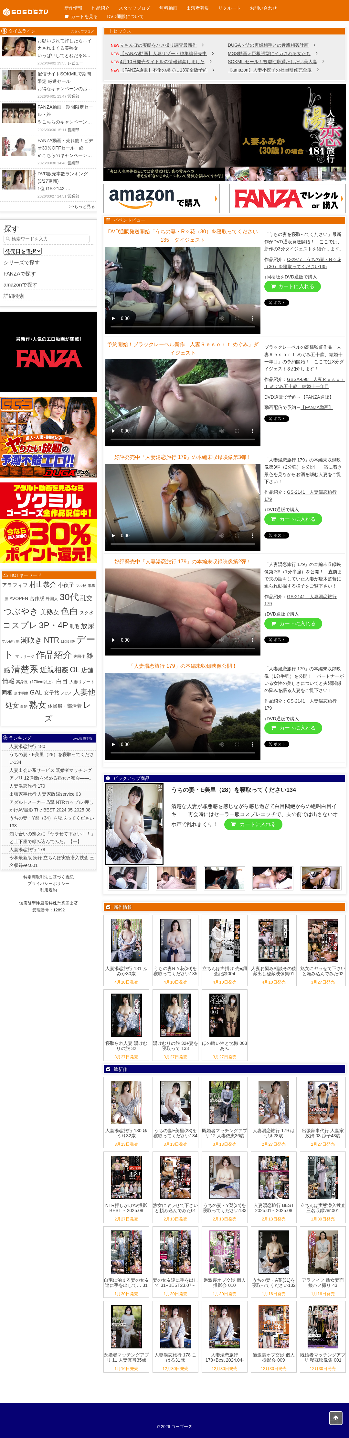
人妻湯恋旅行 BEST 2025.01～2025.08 (274, 1208)
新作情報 (73, 8)
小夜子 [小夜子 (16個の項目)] (66, 585)
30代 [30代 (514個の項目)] (69, 597)
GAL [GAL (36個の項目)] (36, 692)
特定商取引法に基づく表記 (48, 877)
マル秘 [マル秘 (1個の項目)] (81, 586)
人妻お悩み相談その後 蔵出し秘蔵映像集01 (273, 971)
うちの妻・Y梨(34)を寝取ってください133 (224, 1208)
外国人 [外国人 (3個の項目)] (52, 598)
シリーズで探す (22, 262)
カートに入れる (292, 286)
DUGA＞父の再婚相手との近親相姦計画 (268, 45)
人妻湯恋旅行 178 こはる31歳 (175, 1357)
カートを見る (81, 16)
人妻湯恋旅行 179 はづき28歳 (273, 1133)
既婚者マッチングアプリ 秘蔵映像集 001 (322, 1357)
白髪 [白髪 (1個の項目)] (23, 706)
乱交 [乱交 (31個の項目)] (86, 597)
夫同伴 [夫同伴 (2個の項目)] (79, 656)
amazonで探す (20, 284)
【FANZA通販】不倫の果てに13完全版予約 (163, 70)
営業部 (73, 96)
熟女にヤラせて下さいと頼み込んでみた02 (322, 971)
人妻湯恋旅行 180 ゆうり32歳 (126, 1133)
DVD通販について (125, 16)
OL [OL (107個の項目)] (75, 670)
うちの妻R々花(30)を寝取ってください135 (175, 971)
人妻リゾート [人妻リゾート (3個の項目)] (82, 681)
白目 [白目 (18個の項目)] (62, 681)
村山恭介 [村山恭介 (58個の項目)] (43, 584)
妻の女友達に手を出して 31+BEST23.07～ (175, 1283)
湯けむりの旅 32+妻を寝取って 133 (175, 1046)
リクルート (229, 8)
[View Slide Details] (224, 132)
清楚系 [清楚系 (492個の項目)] (24, 669)
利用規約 (48, 890)
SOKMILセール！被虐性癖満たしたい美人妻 (272, 61)
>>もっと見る (82, 206)
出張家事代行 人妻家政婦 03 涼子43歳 (323, 1133)
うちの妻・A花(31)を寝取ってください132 (273, 1283)
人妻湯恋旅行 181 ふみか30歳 (126, 971)
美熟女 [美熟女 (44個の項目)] (49, 612)
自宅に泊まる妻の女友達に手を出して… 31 (126, 1283)
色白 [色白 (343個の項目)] (69, 611)
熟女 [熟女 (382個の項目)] (38, 705)
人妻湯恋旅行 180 (27, 746)
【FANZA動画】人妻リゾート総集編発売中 (163, 53)
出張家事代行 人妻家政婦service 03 (45, 794)
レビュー (75, 63)
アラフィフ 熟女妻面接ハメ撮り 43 (323, 1283)
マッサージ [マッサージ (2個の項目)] (25, 656)
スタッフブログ (134, 8)
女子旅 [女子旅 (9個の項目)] (51, 692)
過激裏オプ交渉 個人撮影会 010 (225, 1283)
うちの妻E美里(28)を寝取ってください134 (175, 1133)
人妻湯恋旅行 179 (27, 786)
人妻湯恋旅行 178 (27, 849)
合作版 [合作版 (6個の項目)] (37, 598)
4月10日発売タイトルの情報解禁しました (162, 61)
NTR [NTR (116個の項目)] (51, 640)
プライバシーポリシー (48, 883)
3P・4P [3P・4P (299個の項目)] (53, 625)
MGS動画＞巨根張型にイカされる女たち (269, 53)
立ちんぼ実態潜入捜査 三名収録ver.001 (322, 1208)
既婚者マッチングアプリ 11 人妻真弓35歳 (126, 1357)
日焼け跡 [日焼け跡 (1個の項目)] (68, 641)
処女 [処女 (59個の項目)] (12, 705)
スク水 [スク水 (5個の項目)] (86, 612)
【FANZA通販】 (317, 397)
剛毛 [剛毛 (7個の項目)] (74, 626)
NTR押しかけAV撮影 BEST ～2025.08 (126, 1208)
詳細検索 (14, 296)
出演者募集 (197, 8)
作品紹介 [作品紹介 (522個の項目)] (54, 655)
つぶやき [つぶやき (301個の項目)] (21, 611)
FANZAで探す (20, 274)
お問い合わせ (263, 8)
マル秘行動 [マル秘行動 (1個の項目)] (10, 641)
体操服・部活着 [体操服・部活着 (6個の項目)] (65, 706)
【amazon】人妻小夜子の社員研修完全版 (270, 70)
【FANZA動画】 (317, 407)
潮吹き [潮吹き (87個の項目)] (31, 640)
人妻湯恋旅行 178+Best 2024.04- (225, 1357)
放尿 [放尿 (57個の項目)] (87, 625)
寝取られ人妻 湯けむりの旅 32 (126, 1046)
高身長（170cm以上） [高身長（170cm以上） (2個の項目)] (35, 682)
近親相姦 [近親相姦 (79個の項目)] (54, 670)
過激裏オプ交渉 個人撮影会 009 (274, 1357)
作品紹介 (100, 8)
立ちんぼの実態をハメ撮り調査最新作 (158, 45)
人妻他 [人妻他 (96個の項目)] (84, 692)
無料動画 (168, 8)
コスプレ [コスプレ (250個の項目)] (20, 625)
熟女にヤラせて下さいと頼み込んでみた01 (175, 1208)
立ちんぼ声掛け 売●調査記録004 (224, 971)
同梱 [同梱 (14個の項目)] (7, 693)
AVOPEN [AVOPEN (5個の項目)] (18, 598)
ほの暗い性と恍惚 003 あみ (224, 1046)
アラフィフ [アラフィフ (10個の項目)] (15, 585)
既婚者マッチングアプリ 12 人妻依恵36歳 (224, 1133)
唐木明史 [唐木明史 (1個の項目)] (21, 693)
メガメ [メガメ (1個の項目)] (66, 693)
